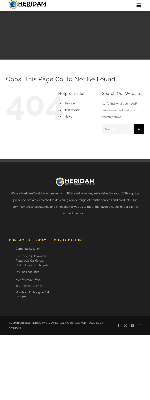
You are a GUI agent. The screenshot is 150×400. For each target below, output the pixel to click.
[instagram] (139, 325)
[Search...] (118, 129)
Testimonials (72, 110)
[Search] (139, 129)
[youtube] (132, 325)
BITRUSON (15, 328)
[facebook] (118, 325)
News (68, 116)
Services (70, 103)
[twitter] (125, 325)
